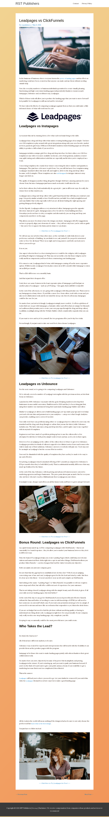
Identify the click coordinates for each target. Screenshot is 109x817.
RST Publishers (28, 4)
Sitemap (35, 809)
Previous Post (22, 795)
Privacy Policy (87, 4)
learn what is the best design (41, 724)
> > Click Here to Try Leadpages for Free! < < (54, 231)
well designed (62, 174)
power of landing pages (68, 79)
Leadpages (23, 679)
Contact (76, 4)
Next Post (88, 795)
